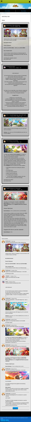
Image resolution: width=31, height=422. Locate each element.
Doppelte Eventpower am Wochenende (13, 188)
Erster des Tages (16, 277)
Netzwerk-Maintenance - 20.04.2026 (19, 271)
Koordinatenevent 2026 (10, 66)
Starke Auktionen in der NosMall (12, 140)
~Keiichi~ (7, 276)
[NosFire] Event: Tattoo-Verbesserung (13, 25)
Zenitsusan (8, 26)
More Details (3, 420)
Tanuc (7, 67)
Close (7, 420)
